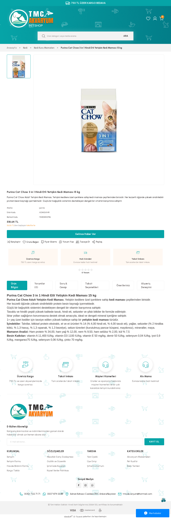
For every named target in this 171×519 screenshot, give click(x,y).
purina (42, 208)
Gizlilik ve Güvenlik (56, 461)
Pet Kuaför (132, 461)
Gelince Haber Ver (85, 234)
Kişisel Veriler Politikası (58, 470)
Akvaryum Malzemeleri (138, 456)
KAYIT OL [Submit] (154, 441)
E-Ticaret (78, 516)
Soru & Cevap (63, 285)
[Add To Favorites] (31, 242)
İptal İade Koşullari (56, 466)
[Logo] (35, 19)
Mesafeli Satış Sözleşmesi (60, 456)
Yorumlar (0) (39, 285)
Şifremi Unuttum (95, 466)
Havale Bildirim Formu (18, 466)
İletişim (10, 456)
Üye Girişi (92, 461)
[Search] (85, 36)
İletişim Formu (14, 461)
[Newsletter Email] (75, 441)
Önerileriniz (123, 285)
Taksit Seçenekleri (91, 285)
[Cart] (161, 18)
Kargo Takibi (13, 470)
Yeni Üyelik (92, 456)
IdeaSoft (68, 516)
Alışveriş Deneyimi (146, 285)
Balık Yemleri (133, 466)
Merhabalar (152, 513)
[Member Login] (155, 18)
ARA (125, 36)
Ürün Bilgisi (14, 285)
